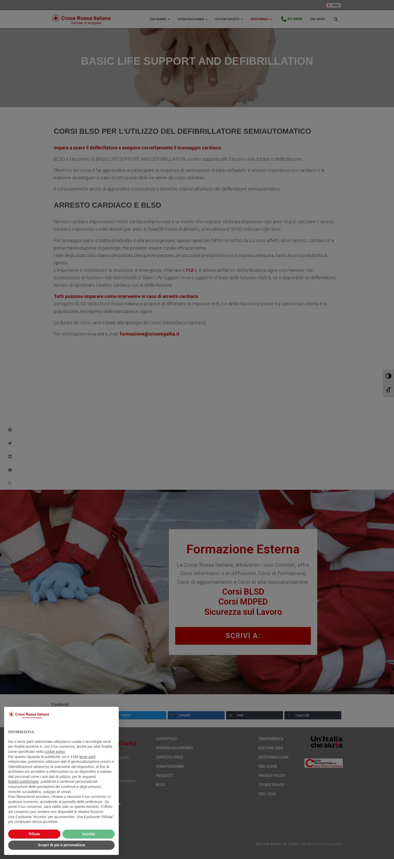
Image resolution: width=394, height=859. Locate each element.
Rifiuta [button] (34, 834)
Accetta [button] (88, 834)
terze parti (87, 757)
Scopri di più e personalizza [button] (61, 845)
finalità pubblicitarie (23, 781)
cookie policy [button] (55, 752)
